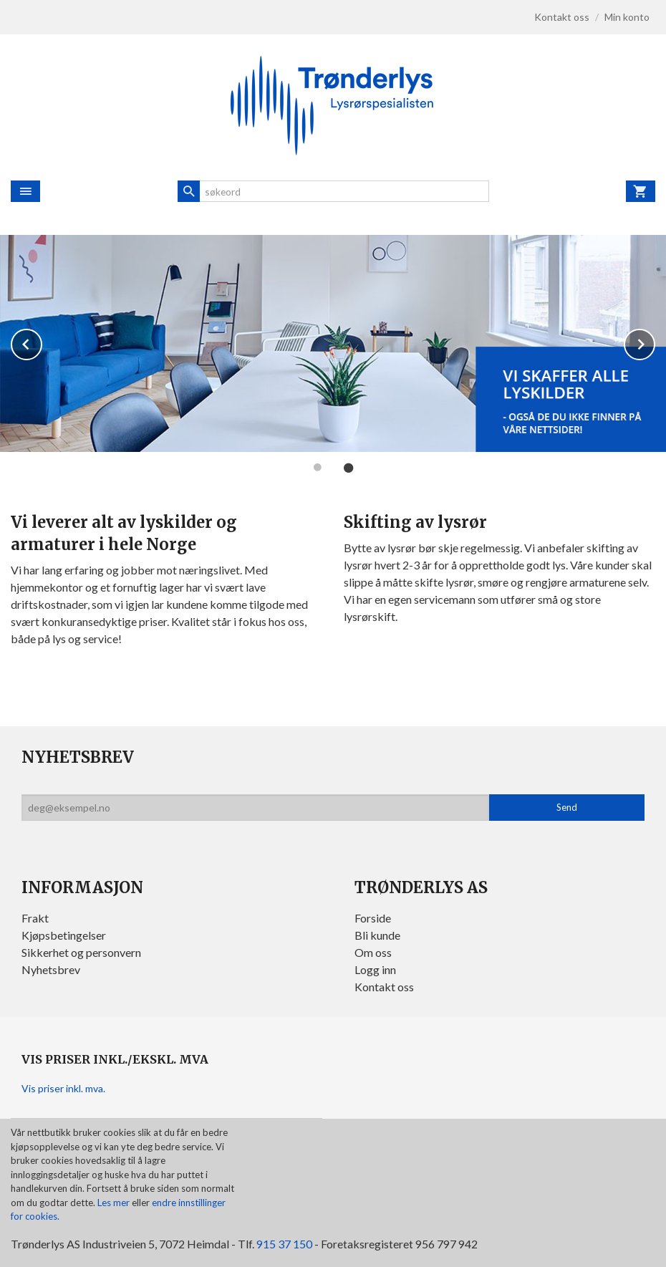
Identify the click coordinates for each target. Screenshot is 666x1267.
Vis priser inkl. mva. (63, 1088)
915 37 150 (284, 1244)
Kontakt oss (384, 986)
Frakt (35, 918)
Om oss (373, 952)
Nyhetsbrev (50, 969)
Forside (372, 918)
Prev (41, 342)
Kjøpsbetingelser (63, 935)
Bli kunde (377, 935)
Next (654, 342)
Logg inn (375, 969)
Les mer (114, 1202)
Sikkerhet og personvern (81, 952)
